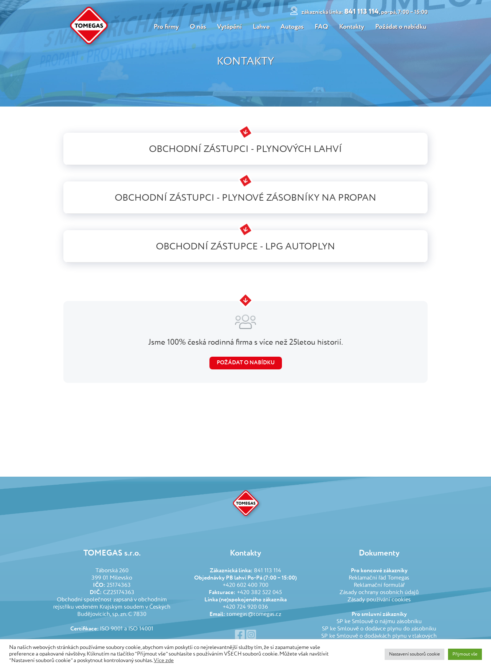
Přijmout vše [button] (465, 654)
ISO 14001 (140, 629)
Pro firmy (164, 27)
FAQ (322, 27)
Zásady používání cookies (379, 600)
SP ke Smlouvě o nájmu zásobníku (379, 622)
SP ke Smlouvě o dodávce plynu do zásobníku (379, 629)
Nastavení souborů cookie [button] (414, 654)
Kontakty (352, 27)
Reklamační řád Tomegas (379, 578)
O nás (197, 27)
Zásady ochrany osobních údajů (379, 593)
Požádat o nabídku (402, 27)
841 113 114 (366, 12)
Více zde (164, 660)
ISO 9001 (111, 629)
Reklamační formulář (379, 585)
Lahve (260, 27)
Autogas (292, 27)
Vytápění (228, 27)
